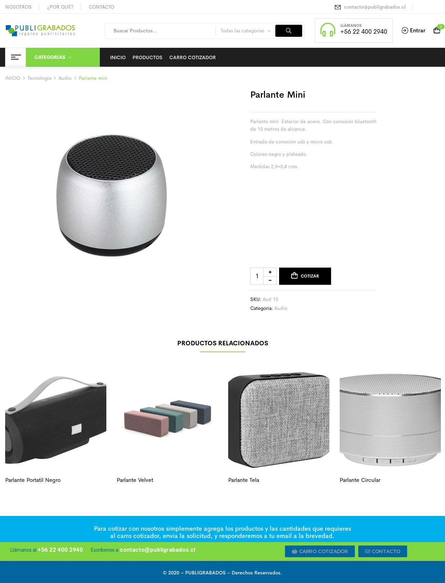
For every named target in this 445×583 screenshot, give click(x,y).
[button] (320, 551)
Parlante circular (360, 480)
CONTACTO (101, 7)
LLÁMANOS (351, 25)
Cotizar (310, 276)
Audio (65, 78)
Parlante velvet (135, 480)
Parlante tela (243, 480)
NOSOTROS (18, 7)
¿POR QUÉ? (60, 7)
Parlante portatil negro (33, 480)
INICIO (12, 78)
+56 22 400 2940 (363, 31)
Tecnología (39, 78)
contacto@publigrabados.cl (375, 7)
